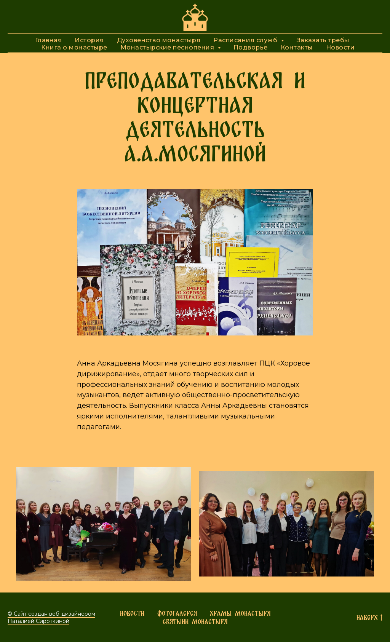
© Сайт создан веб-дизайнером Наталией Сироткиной (51, 617)
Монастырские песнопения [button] (168, 47)
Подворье (250, 47)
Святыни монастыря (195, 621)
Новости (340, 47)
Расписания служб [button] (246, 40)
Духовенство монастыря (159, 40)
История (89, 40)
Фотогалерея (177, 613)
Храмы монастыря (240, 613)
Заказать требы (323, 40)
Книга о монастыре (74, 47)
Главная (48, 40)
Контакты (297, 47)
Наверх (369, 618)
